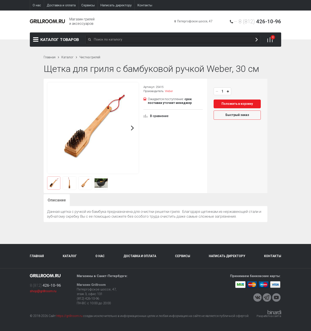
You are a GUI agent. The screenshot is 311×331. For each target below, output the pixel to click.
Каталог (59, 39)
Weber (169, 91)
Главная (49, 57)
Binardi (274, 312)
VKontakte (257, 297)
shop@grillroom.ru (43, 291)
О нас (100, 256)
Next (132, 128)
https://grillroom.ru (69, 316)
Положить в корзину (237, 103)
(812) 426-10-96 (88, 299)
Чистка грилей (89, 57)
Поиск (256, 39)
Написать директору (227, 256)
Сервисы (182, 256)
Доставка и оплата (139, 256)
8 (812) (260, 21)
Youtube (276, 297)
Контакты (272, 256)
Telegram (267, 297)
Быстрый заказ (237, 115)
